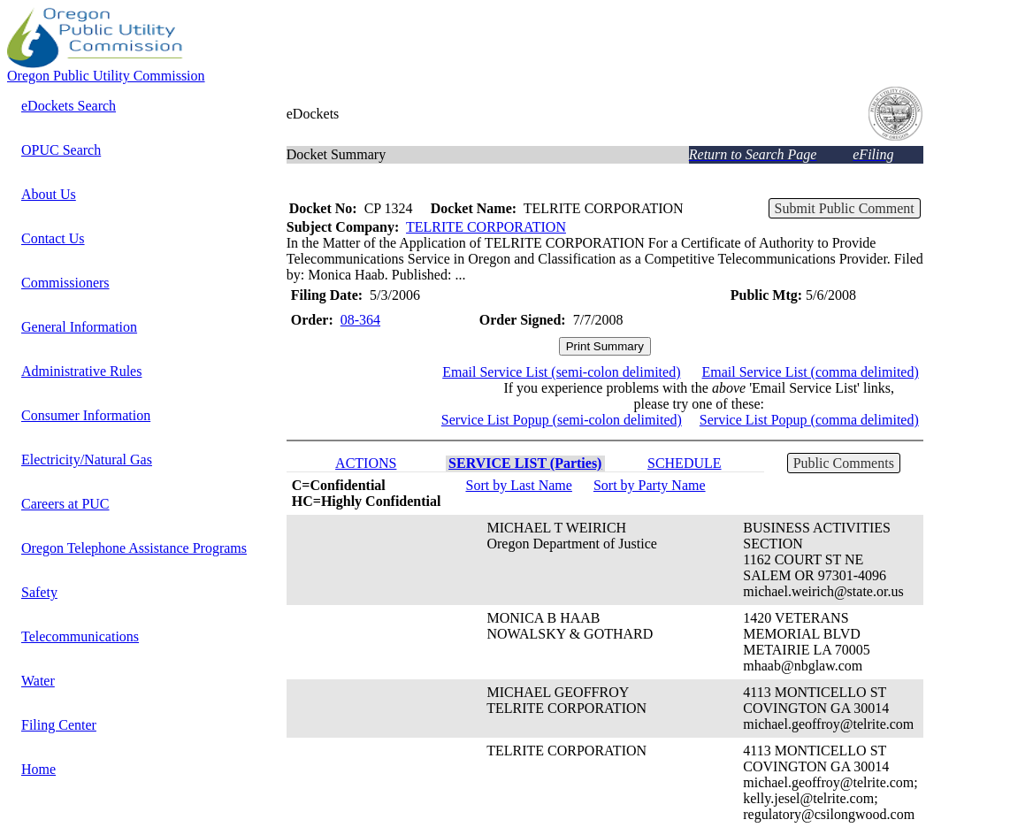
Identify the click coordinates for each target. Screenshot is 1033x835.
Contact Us (53, 238)
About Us (48, 194)
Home (38, 769)
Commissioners (65, 282)
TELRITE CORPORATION (486, 226)
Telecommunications (80, 636)
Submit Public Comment (844, 208)
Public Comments (843, 463)
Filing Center (58, 724)
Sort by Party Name (649, 485)
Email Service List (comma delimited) (810, 371)
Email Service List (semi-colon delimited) (561, 371)
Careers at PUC (65, 503)
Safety (39, 592)
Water (38, 680)
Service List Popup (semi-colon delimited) (561, 419)
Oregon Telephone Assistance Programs (134, 547)
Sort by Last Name (518, 485)
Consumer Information (85, 415)
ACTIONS (365, 463)
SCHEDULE (684, 463)
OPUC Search (61, 149)
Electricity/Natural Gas (86, 459)
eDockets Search (68, 105)
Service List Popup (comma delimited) (809, 419)
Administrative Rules (81, 371)
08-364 (360, 319)
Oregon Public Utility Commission (106, 75)
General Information (79, 326)
